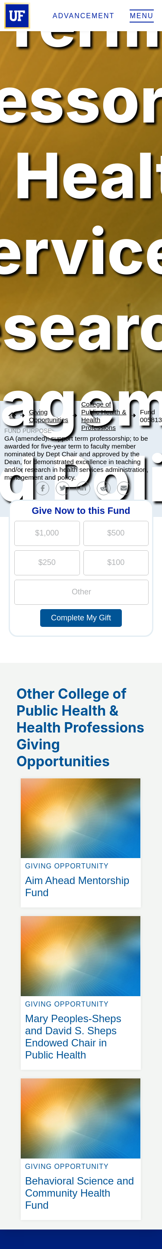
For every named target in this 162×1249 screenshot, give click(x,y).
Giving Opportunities (48, 415)
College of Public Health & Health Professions (104, 415)
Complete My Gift (81, 617)
